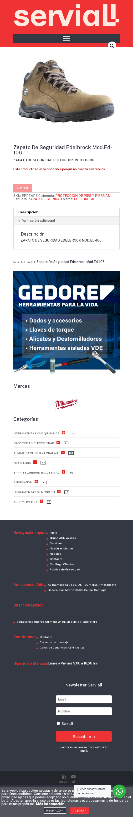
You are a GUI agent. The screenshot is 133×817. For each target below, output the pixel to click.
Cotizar (22, 188)
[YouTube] (73, 777)
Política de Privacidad (65, 569)
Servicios (56, 543)
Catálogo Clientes (62, 564)
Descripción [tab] (28, 212)
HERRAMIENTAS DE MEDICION (34, 492)
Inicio (16, 262)
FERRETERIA (22, 462)
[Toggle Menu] (66, 38)
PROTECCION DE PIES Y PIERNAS (82, 196)
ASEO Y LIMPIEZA (26, 502)
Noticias (55, 553)
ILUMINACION (23, 482)
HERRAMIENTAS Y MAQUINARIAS (37, 433)
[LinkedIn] (63, 777)
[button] (112, 46)
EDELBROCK (84, 199)
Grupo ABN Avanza (63, 538)
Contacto (56, 559)
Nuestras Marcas (62, 548)
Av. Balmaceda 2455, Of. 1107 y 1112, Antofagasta (82, 584)
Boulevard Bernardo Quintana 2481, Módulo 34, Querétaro (57, 621)
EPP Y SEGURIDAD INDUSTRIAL (36, 472)
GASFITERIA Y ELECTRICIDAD (34, 443)
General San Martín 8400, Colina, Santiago (77, 590)
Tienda (28, 262)
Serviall (65, 724)
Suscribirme (84, 736)
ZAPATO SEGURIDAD (45, 199)
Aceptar (79, 810)
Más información (50, 804)
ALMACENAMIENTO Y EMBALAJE (36, 453)
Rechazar (55, 810)
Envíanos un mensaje (54, 642)
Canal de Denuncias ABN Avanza (62, 647)
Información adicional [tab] (36, 220)
